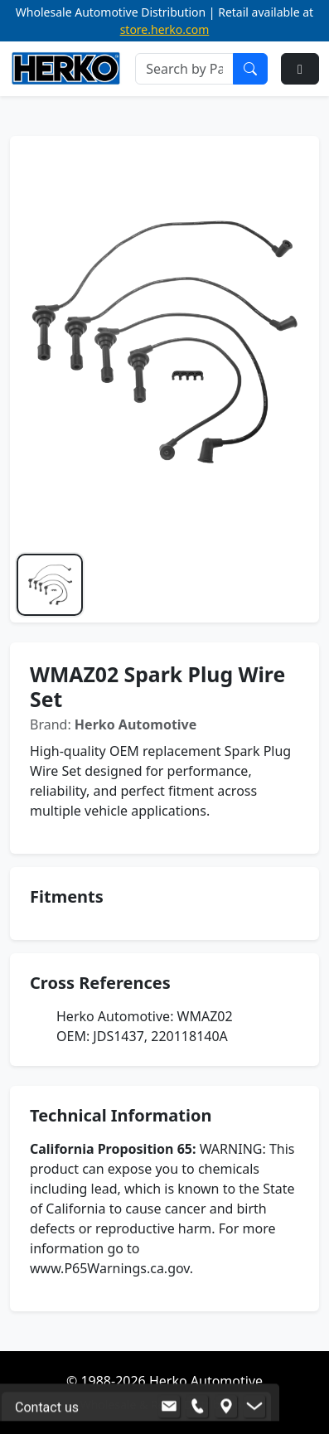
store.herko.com (165, 29)
